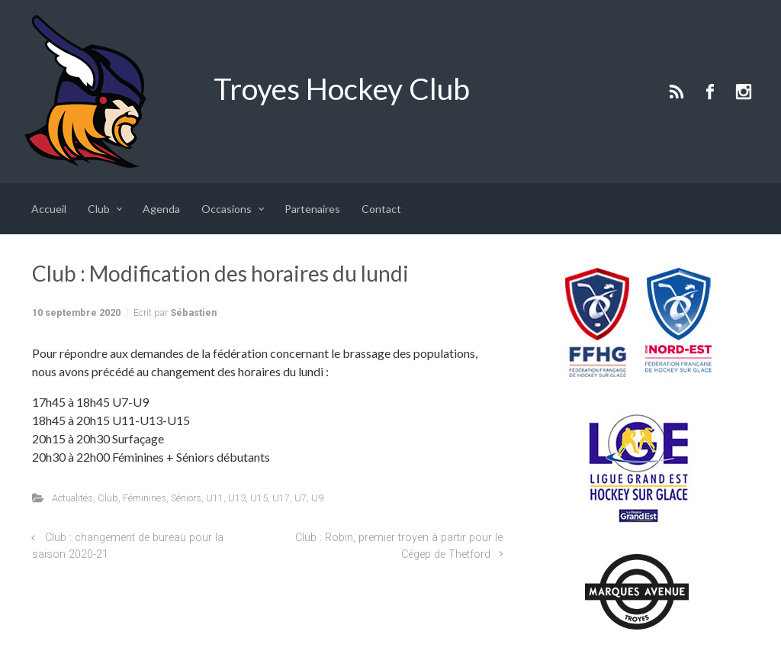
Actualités (72, 498)
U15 (259, 498)
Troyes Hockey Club (342, 88)
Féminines (144, 498)
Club (108, 498)
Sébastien (193, 312)
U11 (214, 498)
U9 (317, 498)
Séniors (186, 498)
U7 (300, 498)
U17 (281, 498)
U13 (237, 498)
